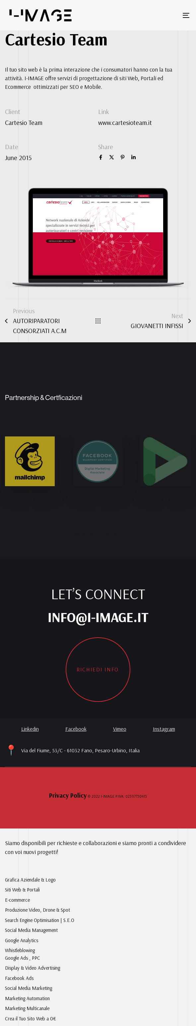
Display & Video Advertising (32, 968)
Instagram (164, 728)
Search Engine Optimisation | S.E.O (39, 920)
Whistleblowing (20, 950)
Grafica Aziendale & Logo (30, 880)
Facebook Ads (19, 978)
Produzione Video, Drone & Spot (37, 910)
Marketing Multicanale (27, 1008)
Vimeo (119, 728)
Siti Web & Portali (22, 889)
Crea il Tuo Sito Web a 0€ (30, 1018)
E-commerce (17, 900)
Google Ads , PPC (22, 958)
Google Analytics (21, 940)
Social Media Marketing (28, 988)
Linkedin (30, 728)
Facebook (76, 728)
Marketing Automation (27, 998)
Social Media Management (31, 930)
